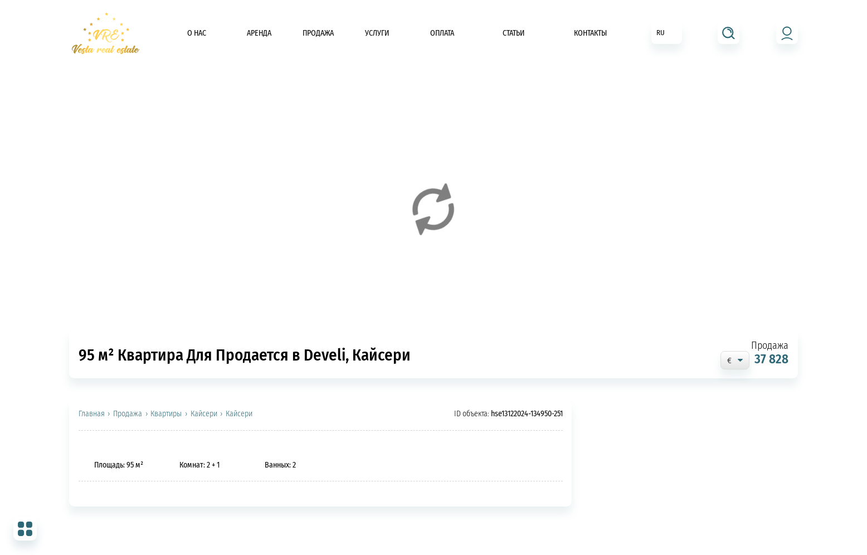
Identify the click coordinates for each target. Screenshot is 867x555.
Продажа (318, 33)
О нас (196, 33)
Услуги (377, 33)
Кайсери (204, 414)
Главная (92, 414)
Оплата (442, 33)
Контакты (590, 33)
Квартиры (166, 414)
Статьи (514, 33)
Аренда (259, 33)
